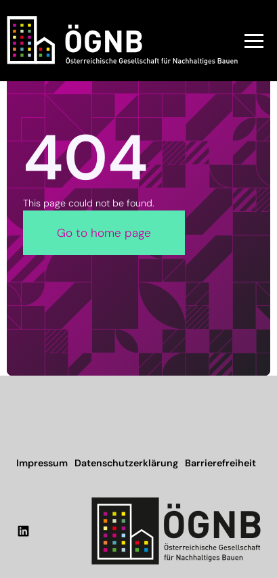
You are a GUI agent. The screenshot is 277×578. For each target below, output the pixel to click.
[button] (254, 40)
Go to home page (104, 232)
